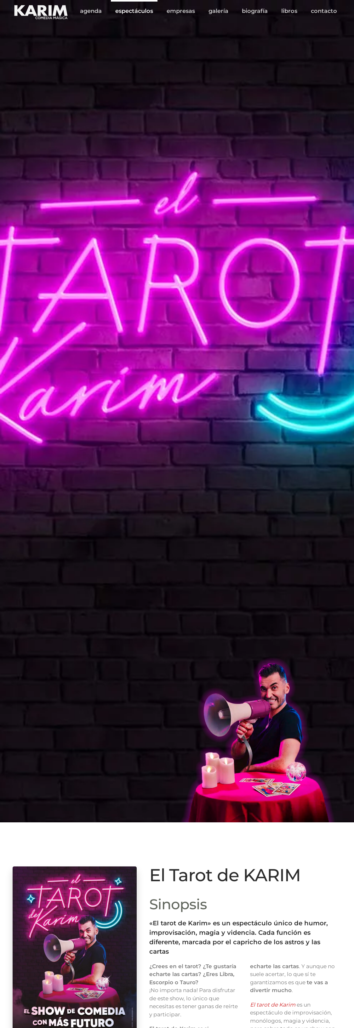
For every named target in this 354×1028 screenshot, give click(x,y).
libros (289, 11)
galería (218, 11)
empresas (181, 11)
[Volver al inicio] (41, 11)
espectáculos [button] (134, 11)
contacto (324, 11)
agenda (91, 11)
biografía (255, 11)
